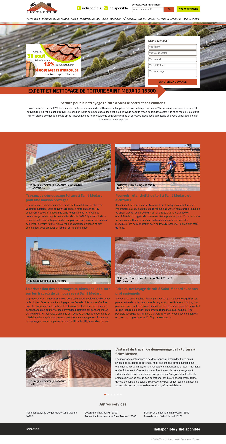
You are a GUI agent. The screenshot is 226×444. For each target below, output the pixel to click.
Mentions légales (190, 439)
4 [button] (114, 394)
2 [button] (108, 394)
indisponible (89, 8)
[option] (113, 368)
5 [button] (117, 394)
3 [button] (111, 394)
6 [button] (121, 394)
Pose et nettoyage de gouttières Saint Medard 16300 (51, 414)
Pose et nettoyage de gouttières (89, 19)
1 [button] (105, 394)
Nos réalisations (188, 8)
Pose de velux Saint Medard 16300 (163, 416)
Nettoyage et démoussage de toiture (48, 19)
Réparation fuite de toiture (139, 19)
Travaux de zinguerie (168, 19)
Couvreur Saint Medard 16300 (101, 412)
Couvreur (115, 19)
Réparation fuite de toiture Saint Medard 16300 (110, 416)
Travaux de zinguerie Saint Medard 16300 (166, 412)
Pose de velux (191, 19)
